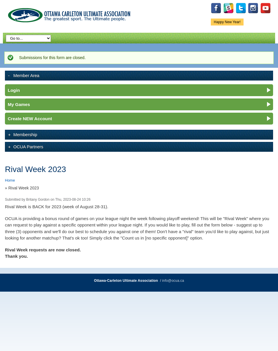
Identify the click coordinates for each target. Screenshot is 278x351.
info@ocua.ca (173, 281)
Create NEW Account (30, 118)
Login (14, 90)
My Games (19, 104)
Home (10, 180)
